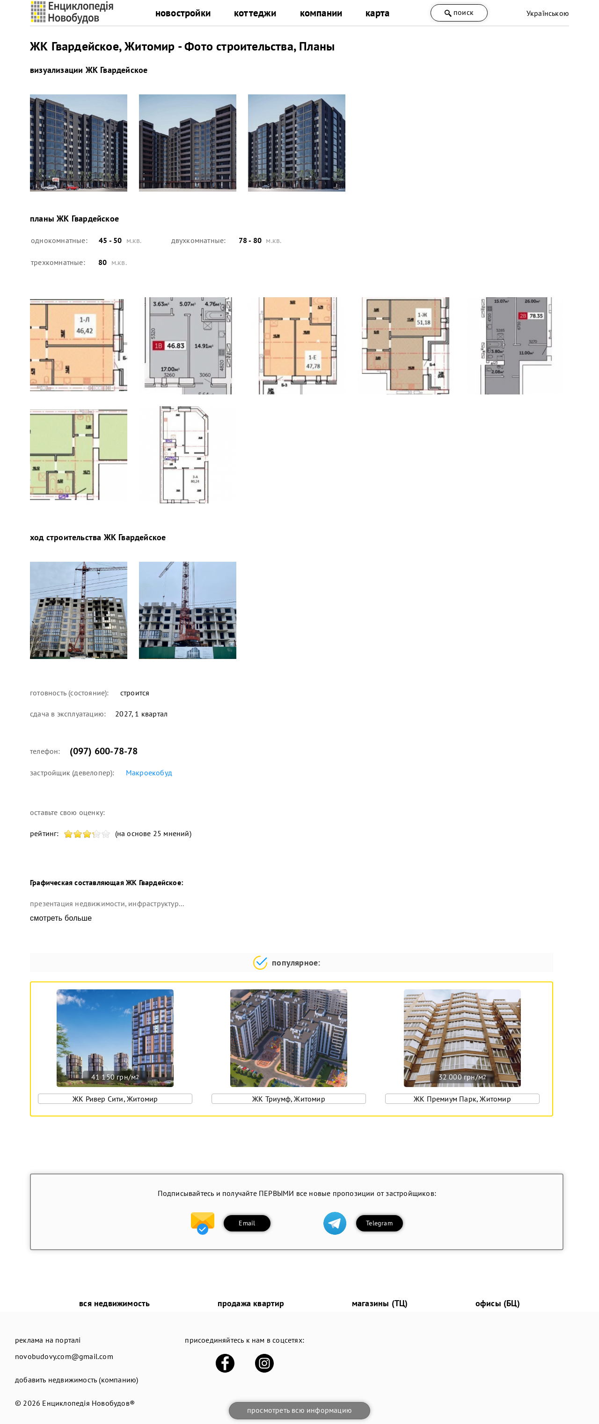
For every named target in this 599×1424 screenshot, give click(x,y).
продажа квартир (251, 1303)
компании (321, 13)
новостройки (183, 13)
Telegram (379, 1223)
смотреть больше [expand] (61, 918)
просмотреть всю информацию (299, 1410)
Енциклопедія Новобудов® (88, 1403)
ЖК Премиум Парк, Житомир (462, 1098)
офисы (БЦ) (497, 1303)
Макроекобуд (149, 772)
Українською (547, 13)
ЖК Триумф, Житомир (288, 1098)
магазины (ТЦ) (380, 1303)
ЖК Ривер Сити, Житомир (115, 1098)
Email (247, 1223)
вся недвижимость (114, 1303)
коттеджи (255, 13)
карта (377, 13)
